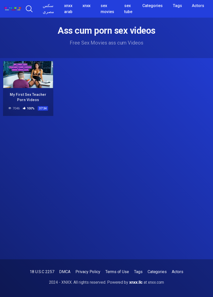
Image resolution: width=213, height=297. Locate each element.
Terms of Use (117, 271)
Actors (198, 5)
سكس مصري (48, 8)
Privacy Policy (87, 271)
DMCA (64, 271)
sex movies (107, 8)
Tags (177, 5)
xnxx (86, 5)
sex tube (128, 8)
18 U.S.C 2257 (42, 271)
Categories (152, 5)
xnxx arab (68, 8)
